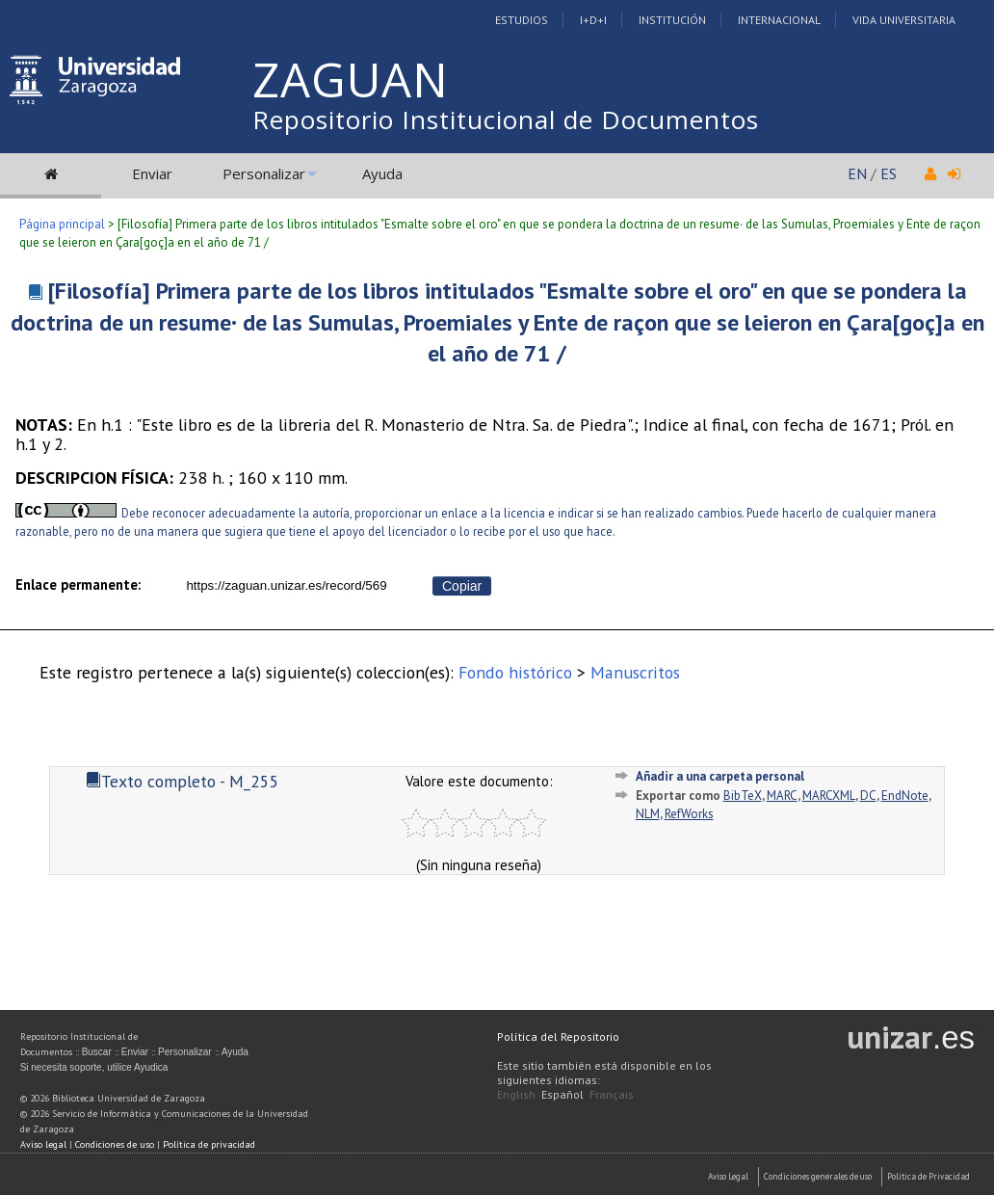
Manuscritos (635, 672)
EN (857, 173)
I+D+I (593, 20)
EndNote (905, 795)
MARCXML (828, 795)
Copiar (462, 586)
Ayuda (382, 173)
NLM (648, 814)
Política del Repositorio (558, 1036)
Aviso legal (43, 1144)
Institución (672, 20)
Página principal (62, 224)
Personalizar (263, 173)
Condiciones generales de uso (818, 1176)
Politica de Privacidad (928, 1176)
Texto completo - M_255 (182, 781)
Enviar (152, 173)
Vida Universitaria (903, 20)
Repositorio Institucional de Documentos (505, 119)
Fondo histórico (515, 672)
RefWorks (689, 814)
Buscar (97, 1052)
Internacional (779, 20)
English (516, 1094)
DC (868, 795)
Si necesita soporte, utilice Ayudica (94, 1067)
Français (611, 1094)
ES (888, 173)
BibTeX (742, 795)
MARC (782, 795)
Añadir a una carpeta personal (720, 776)
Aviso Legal (728, 1176)
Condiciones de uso (114, 1144)
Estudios (521, 20)
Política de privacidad (209, 1144)
